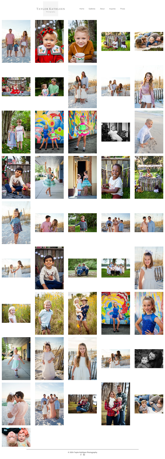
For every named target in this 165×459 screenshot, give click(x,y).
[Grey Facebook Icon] (81, 454)
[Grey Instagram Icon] (84, 454)
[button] (92, 8)
